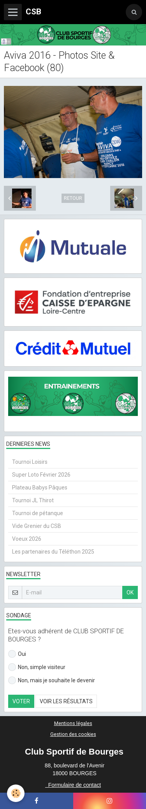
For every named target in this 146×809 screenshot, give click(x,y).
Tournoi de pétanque (37, 513)
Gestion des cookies (73, 734)
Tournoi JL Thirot (33, 500)
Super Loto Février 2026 (41, 475)
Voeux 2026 (26, 539)
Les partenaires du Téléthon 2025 (53, 552)
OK (130, 592)
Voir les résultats (66, 701)
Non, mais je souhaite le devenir (51, 680)
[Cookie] (16, 793)
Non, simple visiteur (36, 667)
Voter (21, 701)
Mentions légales (73, 723)
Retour (73, 198)
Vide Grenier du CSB (36, 526)
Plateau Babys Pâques (39, 487)
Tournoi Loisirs (29, 462)
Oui (17, 654)
